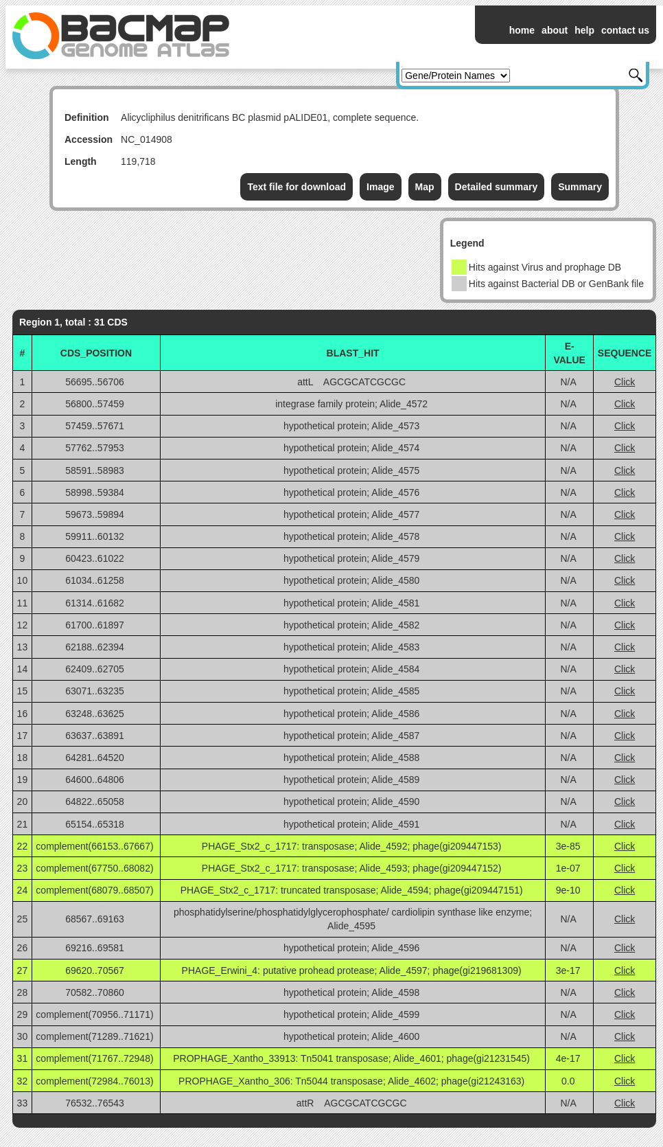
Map (424, 186)
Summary (580, 186)
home (522, 30)
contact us (625, 30)
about (555, 30)
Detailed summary (496, 186)
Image (380, 186)
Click (624, 381)
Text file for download (296, 186)
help (584, 30)
